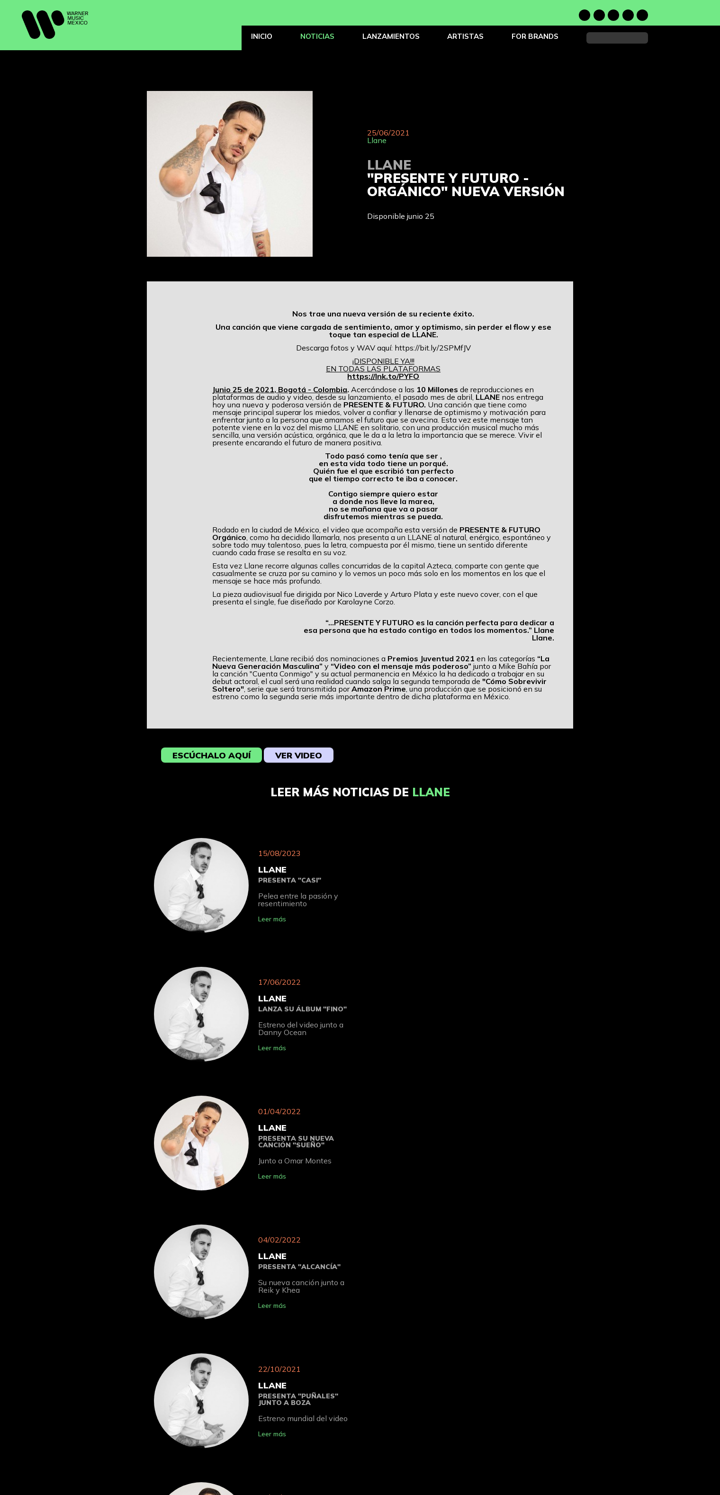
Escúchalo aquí (211, 755)
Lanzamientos (391, 36)
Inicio (261, 36)
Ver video (298, 755)
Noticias (317, 36)
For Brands (535, 36)
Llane (377, 140)
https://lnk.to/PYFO (383, 376)
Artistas (465, 36)
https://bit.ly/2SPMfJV (433, 347)
